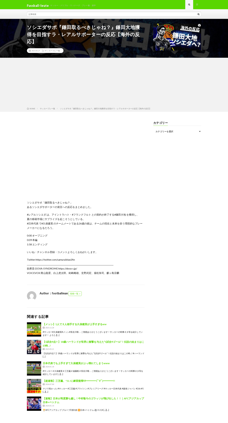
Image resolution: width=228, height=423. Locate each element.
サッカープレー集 (52, 52)
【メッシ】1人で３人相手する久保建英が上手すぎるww (75, 326)
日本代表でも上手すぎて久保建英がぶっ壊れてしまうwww (76, 365)
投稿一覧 (74, 295)
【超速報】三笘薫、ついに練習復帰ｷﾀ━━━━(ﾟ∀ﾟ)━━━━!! (79, 382)
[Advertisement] (114, 85)
